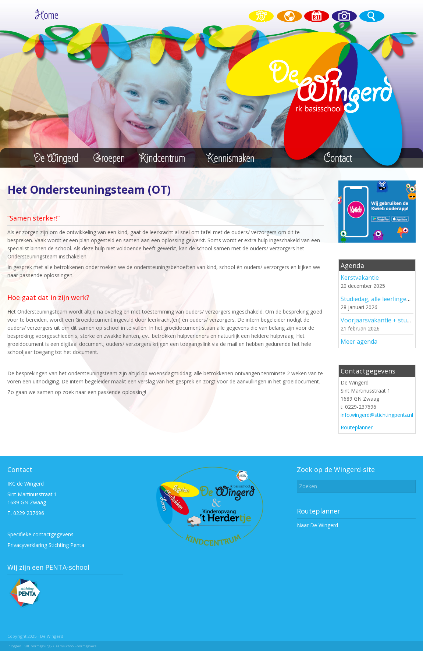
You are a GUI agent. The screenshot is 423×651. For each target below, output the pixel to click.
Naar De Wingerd (317, 525)
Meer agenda (359, 341)
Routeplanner (357, 427)
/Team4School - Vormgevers (74, 646)
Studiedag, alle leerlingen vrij (380, 299)
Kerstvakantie (360, 277)
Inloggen (14, 646)
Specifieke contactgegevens (40, 534)
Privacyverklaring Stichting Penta (45, 544)
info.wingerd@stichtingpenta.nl (377, 414)
